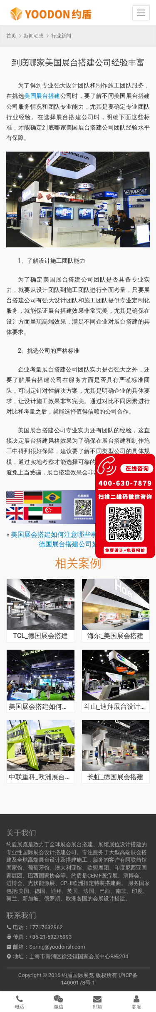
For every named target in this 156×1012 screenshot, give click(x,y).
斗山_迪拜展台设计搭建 (116, 706)
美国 (23, 891)
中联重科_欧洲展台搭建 (40, 777)
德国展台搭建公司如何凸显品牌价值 (92, 544)
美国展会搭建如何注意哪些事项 (57, 534)
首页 (11, 36)
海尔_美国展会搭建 (115, 636)
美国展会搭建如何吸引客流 (40, 706)
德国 (40, 891)
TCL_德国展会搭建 (40, 636)
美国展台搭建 (42, 95)
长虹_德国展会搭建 (115, 777)
